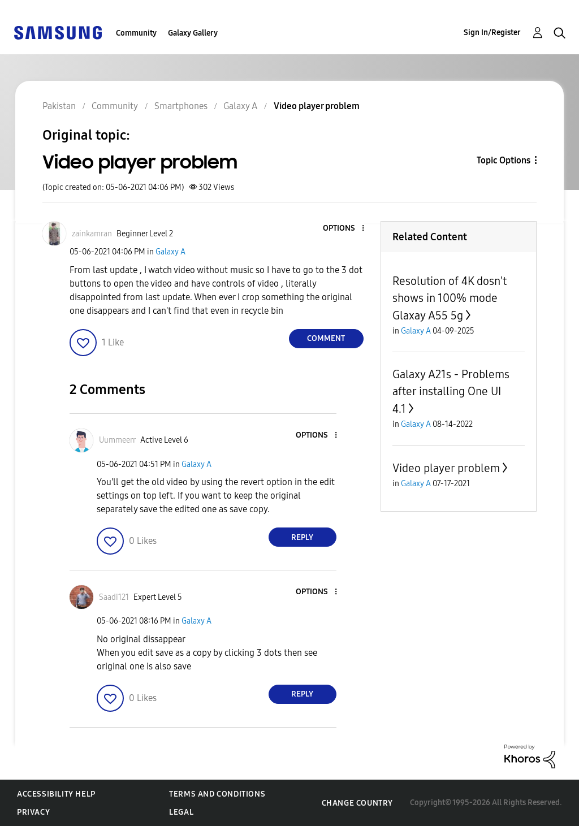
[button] (344, 228)
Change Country (357, 803)
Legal (181, 812)
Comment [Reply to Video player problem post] (326, 338)
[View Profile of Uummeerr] (117, 440)
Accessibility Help (56, 794)
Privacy (33, 812)
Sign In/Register (492, 32)
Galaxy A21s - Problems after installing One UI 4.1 (450, 391)
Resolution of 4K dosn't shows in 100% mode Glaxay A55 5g (449, 298)
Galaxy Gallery (193, 33)
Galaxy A (170, 252)
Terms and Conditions (217, 794)
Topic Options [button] (503, 160)
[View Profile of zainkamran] (92, 234)
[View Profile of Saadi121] (114, 597)
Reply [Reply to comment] (302, 537)
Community (136, 33)
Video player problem (446, 468)
